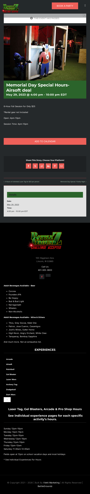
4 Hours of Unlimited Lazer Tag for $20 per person (22, 182)
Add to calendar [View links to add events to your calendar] (45, 141)
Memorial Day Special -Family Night (72, 182)
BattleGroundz (45, 486)
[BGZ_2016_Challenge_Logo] (45, 230)
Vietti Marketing (51, 482)
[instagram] (48, 275)
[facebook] (41, 276)
